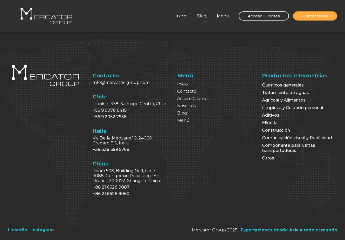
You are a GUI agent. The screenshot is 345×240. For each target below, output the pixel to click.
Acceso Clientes (193, 98)
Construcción (276, 130)
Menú (223, 16)
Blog (201, 16)
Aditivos (270, 115)
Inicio (181, 16)
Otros (268, 158)
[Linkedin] (17, 229)
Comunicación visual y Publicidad (297, 137)
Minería (270, 122)
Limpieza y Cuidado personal (292, 107)
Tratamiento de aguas (285, 92)
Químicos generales (283, 85)
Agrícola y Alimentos (284, 100)
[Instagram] (42, 229)
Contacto (186, 91)
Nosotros (186, 105)
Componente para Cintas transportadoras (288, 148)
